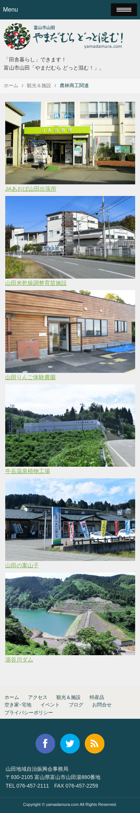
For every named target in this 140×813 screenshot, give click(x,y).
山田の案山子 (22, 565)
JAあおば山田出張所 (31, 188)
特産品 (97, 697)
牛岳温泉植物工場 (27, 471)
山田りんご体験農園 (30, 377)
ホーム (11, 85)
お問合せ (102, 705)
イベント (50, 705)
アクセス (37, 697)
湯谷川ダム (19, 659)
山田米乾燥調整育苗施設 (36, 283)
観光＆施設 (39, 85)
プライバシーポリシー (28, 712)
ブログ (76, 705)
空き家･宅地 (17, 705)
